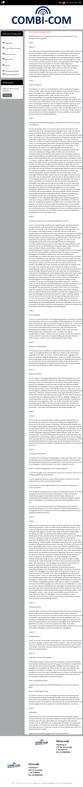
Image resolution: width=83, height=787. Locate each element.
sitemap (35, 783)
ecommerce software (48, 783)
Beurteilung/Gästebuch (12, 74)
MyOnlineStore (67, 783)
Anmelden (7, 95)
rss (40, 783)
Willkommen (13, 43)
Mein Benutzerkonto (73, 2)
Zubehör (7, 65)
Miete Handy (13, 59)
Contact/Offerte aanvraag (12, 48)
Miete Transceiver (13, 54)
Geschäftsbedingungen (12, 71)
